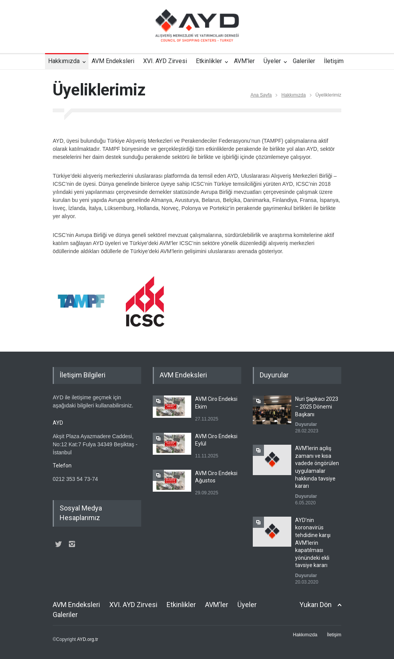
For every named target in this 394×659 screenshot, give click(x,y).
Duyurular (306, 424)
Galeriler (304, 61)
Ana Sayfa (261, 95)
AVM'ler (244, 61)
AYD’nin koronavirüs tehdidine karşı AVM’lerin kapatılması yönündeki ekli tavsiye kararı (313, 543)
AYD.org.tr (87, 639)
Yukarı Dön (315, 605)
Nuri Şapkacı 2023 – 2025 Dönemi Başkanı (316, 406)
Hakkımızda (64, 61)
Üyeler (272, 61)
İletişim (334, 61)
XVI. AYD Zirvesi (165, 61)
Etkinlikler (209, 61)
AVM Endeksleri (113, 61)
